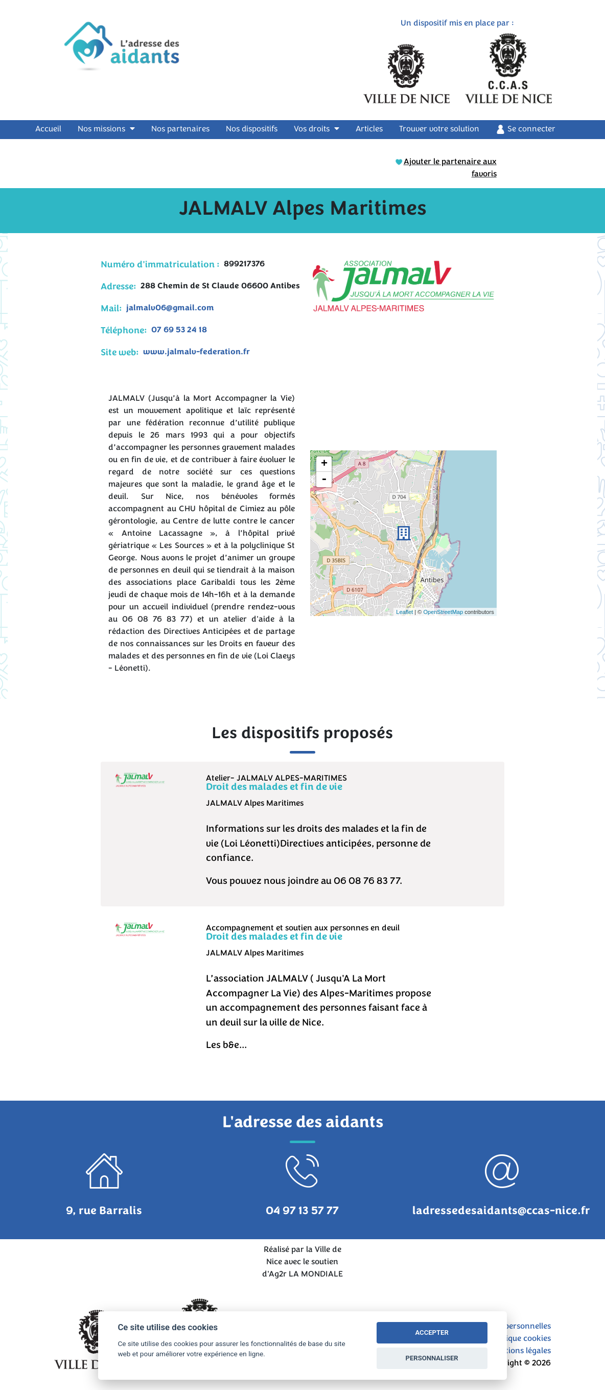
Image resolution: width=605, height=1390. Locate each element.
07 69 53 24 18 (179, 329)
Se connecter (525, 129)
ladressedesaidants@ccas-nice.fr (501, 1210)
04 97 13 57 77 (302, 1210)
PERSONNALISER (432, 1358)
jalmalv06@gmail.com (170, 307)
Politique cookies (520, 1338)
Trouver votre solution (439, 128)
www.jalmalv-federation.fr (196, 351)
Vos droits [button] (316, 128)
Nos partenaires (180, 128)
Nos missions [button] (106, 128)
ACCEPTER (431, 1332)
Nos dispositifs (251, 128)
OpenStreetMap (443, 612)
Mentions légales (520, 1350)
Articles (369, 128)
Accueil (54, 128)
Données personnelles (510, 1326)
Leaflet (404, 612)
